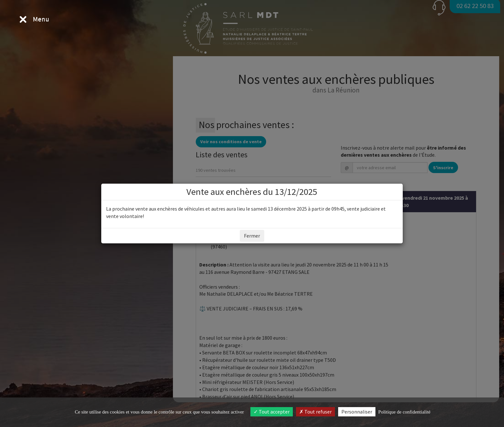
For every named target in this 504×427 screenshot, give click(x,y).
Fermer (252, 235)
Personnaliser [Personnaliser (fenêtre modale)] (356, 411)
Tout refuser (315, 411)
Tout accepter (272, 411)
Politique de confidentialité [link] (404, 411)
